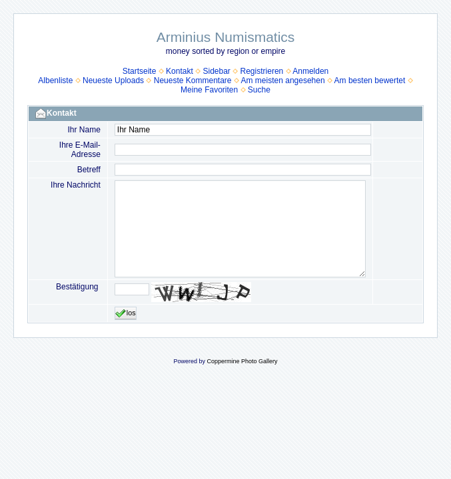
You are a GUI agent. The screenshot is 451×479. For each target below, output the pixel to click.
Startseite (140, 71)
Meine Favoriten (209, 89)
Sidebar (216, 71)
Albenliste (55, 80)
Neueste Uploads (113, 80)
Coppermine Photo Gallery (242, 361)
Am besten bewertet (370, 80)
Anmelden (310, 71)
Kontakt (179, 71)
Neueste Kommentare (193, 80)
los (125, 313)
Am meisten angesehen (283, 80)
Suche (259, 89)
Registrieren (262, 71)
